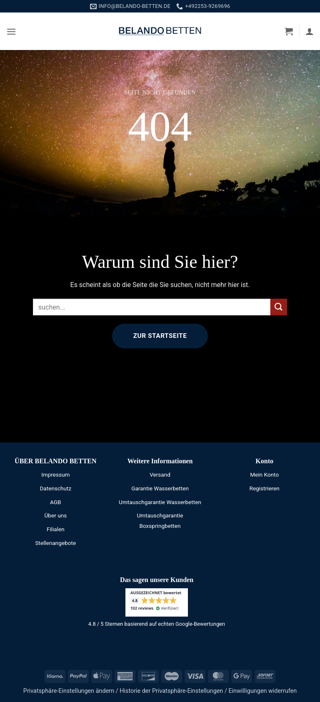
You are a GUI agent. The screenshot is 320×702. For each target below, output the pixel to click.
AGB (55, 502)
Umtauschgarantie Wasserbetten (160, 502)
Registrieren (265, 488)
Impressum (55, 474)
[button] (11, 31)
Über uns (56, 515)
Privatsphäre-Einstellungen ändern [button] (68, 691)
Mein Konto (264, 474)
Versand (160, 474)
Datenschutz (55, 488)
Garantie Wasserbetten (160, 488)
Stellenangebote (55, 543)
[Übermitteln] (278, 307)
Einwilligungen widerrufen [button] (262, 691)
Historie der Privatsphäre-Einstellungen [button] (171, 691)
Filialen (56, 529)
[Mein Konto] (309, 31)
